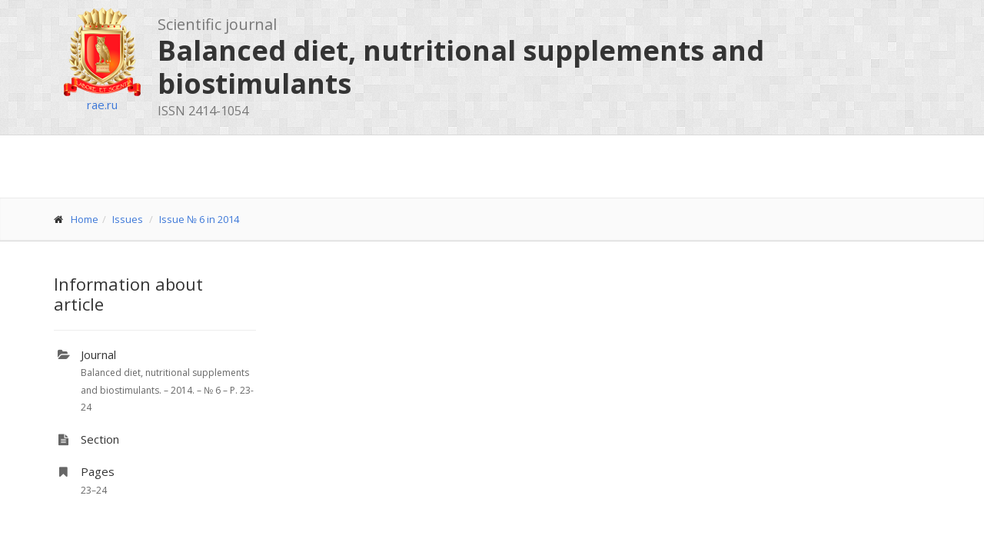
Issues (127, 219)
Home (84, 219)
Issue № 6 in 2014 (199, 219)
